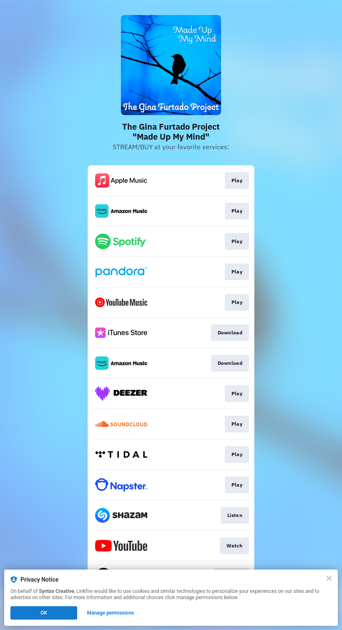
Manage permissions (110, 613)
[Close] (329, 578)
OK (43, 613)
